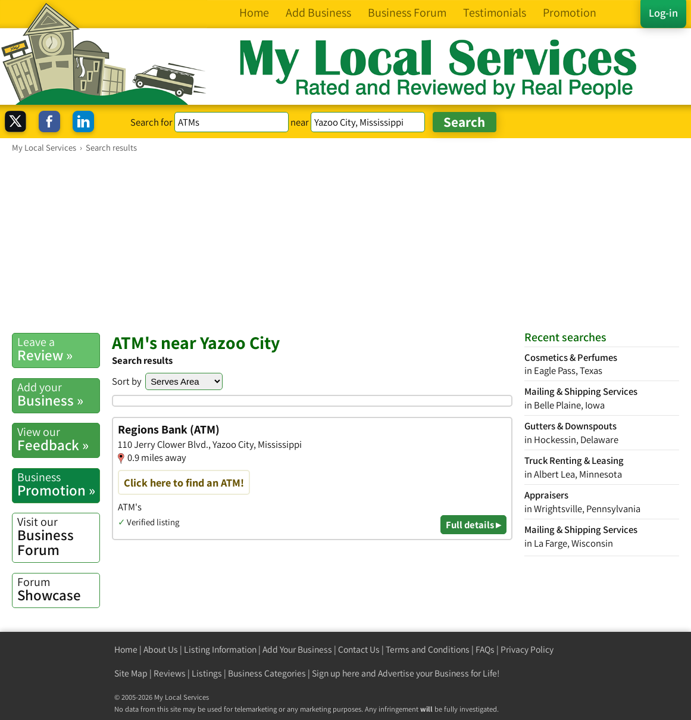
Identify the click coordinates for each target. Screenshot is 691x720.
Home (125, 649)
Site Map (131, 673)
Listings (207, 673)
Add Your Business (297, 649)
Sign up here (335, 673)
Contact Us (359, 649)
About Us (160, 649)
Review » (58, 349)
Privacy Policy (527, 649)
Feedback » (58, 439)
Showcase (58, 589)
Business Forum (58, 536)
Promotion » (58, 484)
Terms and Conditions (428, 649)
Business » (58, 394)
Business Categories (267, 673)
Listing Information (220, 649)
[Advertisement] (345, 242)
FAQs (485, 649)
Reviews (170, 673)
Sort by (127, 381)
